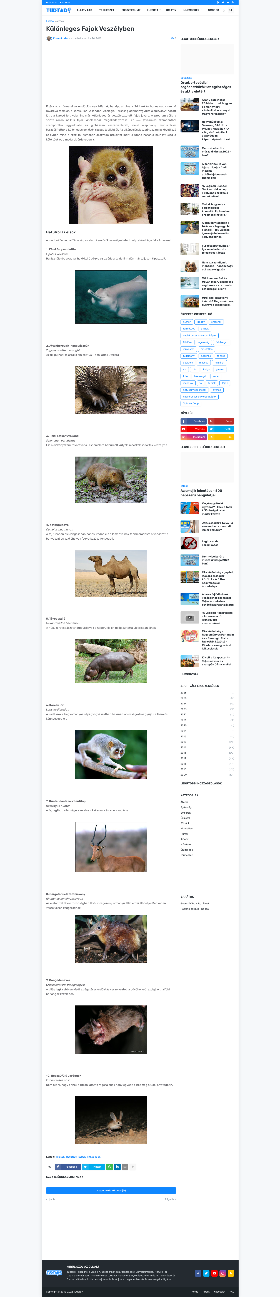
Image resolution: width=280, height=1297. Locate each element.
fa (200, 383)
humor (187, 321)
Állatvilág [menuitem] (84, 10)
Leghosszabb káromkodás (210, 543)
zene (216, 376)
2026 (207, 693)
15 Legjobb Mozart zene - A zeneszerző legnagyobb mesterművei (217, 618)
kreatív (201, 321)
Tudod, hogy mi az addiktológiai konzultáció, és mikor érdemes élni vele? (216, 210)
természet (189, 328)
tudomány (189, 355)
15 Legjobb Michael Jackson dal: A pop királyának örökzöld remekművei (215, 191)
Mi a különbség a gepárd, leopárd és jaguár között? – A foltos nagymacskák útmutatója (218, 579)
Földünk (187, 342)
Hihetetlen (186, 828)
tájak (225, 383)
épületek (188, 362)
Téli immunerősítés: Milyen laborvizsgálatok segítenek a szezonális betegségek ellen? (217, 283)
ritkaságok (94, 1156)
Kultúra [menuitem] (152, 10)
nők (195, 369)
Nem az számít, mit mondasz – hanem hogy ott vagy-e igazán (217, 266)
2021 (207, 720)
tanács (221, 355)
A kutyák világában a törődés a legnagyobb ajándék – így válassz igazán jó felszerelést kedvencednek (216, 229)
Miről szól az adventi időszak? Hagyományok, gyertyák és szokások (218, 301)
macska (203, 362)
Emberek (186, 812)
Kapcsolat (65, 2)
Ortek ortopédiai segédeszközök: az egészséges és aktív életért (206, 87)
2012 (207, 758)
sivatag (217, 389)
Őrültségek (187, 849)
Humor (184, 833)
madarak (188, 383)
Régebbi (169, 1199)
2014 (207, 748)
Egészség (186, 807)
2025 (207, 698)
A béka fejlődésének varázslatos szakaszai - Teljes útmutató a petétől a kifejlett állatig (218, 600)
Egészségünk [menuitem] (130, 10)
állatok (60, 21)
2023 (207, 709)
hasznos (71, 1156)
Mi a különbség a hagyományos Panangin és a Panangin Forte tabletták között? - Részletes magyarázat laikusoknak (218, 640)
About (206, 1291)
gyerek (220, 369)
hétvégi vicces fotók (194, 389)
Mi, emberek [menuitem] (191, 10)
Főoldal (50, 21)
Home (194, 1291)
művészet (188, 349)
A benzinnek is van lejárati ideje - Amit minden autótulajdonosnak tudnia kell (214, 171)
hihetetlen (206, 349)
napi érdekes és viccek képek (199, 335)
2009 (207, 775)
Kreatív (185, 839)
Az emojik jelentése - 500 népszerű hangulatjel (201, 493)
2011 (207, 764)
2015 (207, 742)
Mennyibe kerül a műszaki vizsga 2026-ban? (216, 152)
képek (82, 1156)
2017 (207, 731)
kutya (206, 369)
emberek (216, 321)
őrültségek (222, 342)
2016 (207, 737)
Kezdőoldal (51, 2)
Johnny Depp (191, 403)
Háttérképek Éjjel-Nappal (195, 908)
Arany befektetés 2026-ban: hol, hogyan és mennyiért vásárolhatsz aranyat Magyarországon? (217, 106)
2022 (207, 715)
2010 (207, 769)
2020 (207, 726)
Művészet (186, 844)
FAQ (232, 1291)
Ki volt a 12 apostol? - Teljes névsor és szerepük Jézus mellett (217, 661)
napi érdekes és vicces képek (199, 396)
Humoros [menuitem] (212, 10)
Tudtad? (78, 1291)
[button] (224, 10)
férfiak (212, 383)
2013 (207, 753)
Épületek (185, 818)
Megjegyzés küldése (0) (111, 1190)
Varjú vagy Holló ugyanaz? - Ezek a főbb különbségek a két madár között (217, 509)
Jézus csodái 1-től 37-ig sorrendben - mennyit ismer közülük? (217, 526)
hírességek (200, 376)
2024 (207, 704)
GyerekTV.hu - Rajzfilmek (195, 903)
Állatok (184, 802)
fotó (185, 376)
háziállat (219, 362)
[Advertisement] (111, 75)
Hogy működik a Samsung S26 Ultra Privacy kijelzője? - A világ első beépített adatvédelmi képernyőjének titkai (216, 130)
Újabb (51, 1199)
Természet (186, 855)
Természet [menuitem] (106, 10)
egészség (203, 342)
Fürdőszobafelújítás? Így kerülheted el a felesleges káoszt (216, 249)
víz (184, 369)
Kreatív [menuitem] (171, 10)
